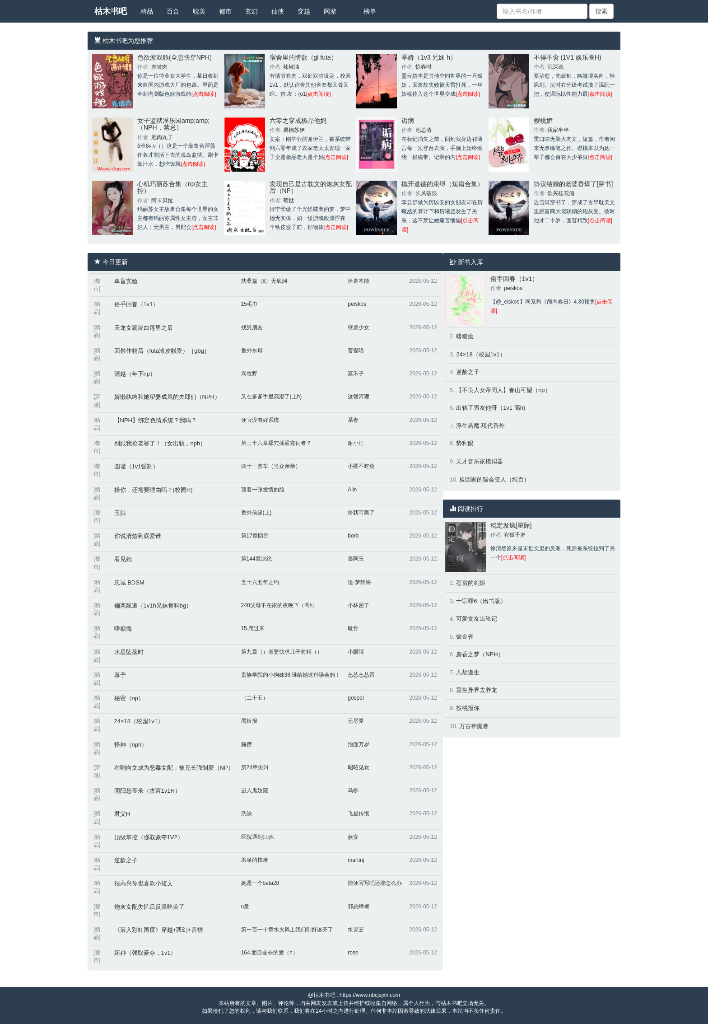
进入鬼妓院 (254, 790)
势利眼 (465, 443)
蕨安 (353, 837)
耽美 (199, 11)
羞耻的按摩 (254, 860)
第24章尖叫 (255, 767)
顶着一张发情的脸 (262, 489)
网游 (330, 11)
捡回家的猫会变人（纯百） (494, 479)
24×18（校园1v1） (138, 721)
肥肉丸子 (162, 137)
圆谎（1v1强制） (136, 466)
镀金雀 (465, 636)
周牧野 (249, 373)
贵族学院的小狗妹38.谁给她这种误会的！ (291, 675)
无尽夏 (356, 721)
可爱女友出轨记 (476, 618)
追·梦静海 (359, 582)
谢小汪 (356, 443)
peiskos (357, 304)
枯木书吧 (110, 11)
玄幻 (251, 11)
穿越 (304, 11)
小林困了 (358, 605)
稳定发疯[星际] (511, 525)
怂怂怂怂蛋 (361, 675)
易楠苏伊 (294, 130)
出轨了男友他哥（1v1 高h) (490, 407)
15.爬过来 (253, 628)
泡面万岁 (358, 744)
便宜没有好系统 (260, 420)
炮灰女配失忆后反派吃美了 (149, 906)
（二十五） (254, 698)
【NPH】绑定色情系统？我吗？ (155, 420)
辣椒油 (291, 67)
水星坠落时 (129, 652)
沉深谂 (555, 67)
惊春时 (423, 67)
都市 (225, 11)
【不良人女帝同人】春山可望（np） (503, 390)
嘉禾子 (356, 373)
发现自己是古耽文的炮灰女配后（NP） (311, 187)
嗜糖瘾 (123, 628)
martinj (356, 860)
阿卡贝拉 (162, 200)
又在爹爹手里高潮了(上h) (271, 396)
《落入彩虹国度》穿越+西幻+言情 (158, 929)
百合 (173, 11)
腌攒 (246, 744)
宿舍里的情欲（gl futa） (303, 57)
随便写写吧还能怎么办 (375, 883)
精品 (146, 11)
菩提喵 (356, 350)
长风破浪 (426, 193)
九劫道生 (468, 672)
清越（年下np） (135, 373)
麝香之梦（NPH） (479, 654)
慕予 (120, 675)
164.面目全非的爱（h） (269, 952)
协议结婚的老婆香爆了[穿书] (573, 183)
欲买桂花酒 (560, 193)
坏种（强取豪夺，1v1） (145, 952)
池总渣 (423, 130)
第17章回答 (255, 536)
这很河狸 (358, 396)
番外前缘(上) (256, 513)
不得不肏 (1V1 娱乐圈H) (567, 57)
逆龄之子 (126, 860)
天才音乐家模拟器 (479, 461)
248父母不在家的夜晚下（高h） (279, 605)
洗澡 (246, 813)
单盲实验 (126, 281)
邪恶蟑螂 (358, 906)
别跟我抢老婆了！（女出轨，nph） (160, 443)
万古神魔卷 (474, 726)
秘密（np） (129, 698)
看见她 (123, 559)
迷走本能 (358, 281)
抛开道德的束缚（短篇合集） (442, 183)
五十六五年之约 (260, 582)
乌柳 (353, 790)
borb (353, 536)
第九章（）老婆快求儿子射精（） (281, 652)
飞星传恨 (358, 813)
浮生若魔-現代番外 (480, 425)
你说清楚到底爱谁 (137, 536)
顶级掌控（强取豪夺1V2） (148, 837)
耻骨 (353, 628)
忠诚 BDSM (129, 582)
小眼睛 (356, 652)
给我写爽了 (361, 513)
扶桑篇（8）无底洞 (264, 281)
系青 (353, 420)
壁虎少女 (358, 327)
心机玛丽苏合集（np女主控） (172, 187)
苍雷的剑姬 (470, 583)
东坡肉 (159, 67)
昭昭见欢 (358, 767)
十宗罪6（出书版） (481, 601)
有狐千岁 (515, 535)
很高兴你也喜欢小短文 (143, 883)
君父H (122, 813)
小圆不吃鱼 (361, 466)
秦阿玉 (356, 559)
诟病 (407, 120)
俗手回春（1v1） (136, 304)
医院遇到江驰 (257, 837)
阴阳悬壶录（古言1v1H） (147, 790)
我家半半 (558, 130)
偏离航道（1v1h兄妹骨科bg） (153, 605)
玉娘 (120, 513)
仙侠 (277, 11)
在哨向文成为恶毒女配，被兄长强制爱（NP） (174, 767)
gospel (355, 698)
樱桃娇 (543, 120)
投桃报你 (468, 708)
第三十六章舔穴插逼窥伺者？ (276, 443)
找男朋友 (252, 327)
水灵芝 (356, 929)
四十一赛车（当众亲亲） (271, 466)
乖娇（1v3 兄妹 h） (428, 57)
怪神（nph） (131, 744)
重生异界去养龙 (476, 690)
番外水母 (252, 350)
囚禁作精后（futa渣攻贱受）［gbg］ (162, 350)
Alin (352, 489)
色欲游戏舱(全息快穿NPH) (174, 57)
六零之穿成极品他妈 (298, 120)
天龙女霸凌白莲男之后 (143, 327)
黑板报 (249, 721)
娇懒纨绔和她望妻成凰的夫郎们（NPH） (167, 396)
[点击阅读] (203, 94)
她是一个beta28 (260, 883)
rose (353, 952)
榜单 (369, 11)
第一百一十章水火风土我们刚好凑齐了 (287, 929)
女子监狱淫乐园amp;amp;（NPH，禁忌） (173, 124)
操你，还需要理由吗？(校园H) (153, 489)
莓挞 (288, 200)
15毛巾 (249, 304)
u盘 (245, 906)
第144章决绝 (256, 559)
